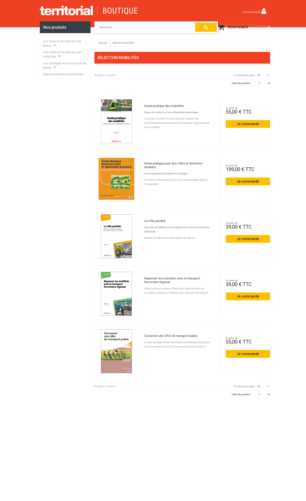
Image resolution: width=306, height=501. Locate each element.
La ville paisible (155, 221)
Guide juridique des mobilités (164, 106)
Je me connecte (251, 12)
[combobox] (141, 27)
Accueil (102, 42)
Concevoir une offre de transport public (170, 336)
